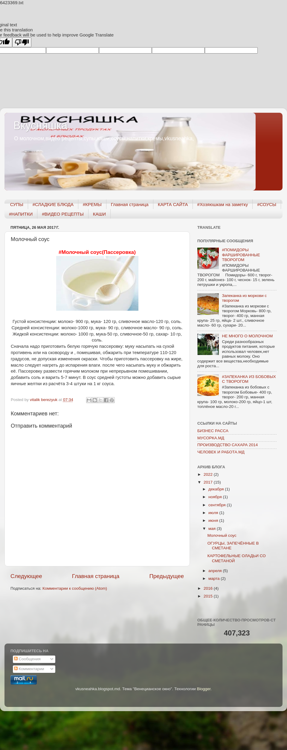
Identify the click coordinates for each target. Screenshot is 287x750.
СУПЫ (16, 204)
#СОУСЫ (266, 204)
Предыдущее (166, 576)
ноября (215, 497)
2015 (209, 596)
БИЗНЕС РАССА (212, 431)
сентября (217, 505)
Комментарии (29, 669)
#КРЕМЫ (92, 204)
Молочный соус (221, 535)
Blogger (203, 689)
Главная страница (130, 204)
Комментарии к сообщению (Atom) (74, 588)
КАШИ (99, 214)
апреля (215, 570)
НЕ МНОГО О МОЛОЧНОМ (247, 336)
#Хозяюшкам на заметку (222, 204)
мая (212, 528)
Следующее (26, 576)
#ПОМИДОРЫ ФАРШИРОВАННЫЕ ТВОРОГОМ (241, 255)
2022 (209, 474)
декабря (216, 489)
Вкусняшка (40, 125)
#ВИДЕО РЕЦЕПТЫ (62, 214)
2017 (209, 482)
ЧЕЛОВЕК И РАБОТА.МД (221, 452)
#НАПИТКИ (21, 214)
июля (213, 512)
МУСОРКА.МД (210, 438)
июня (213, 520)
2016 (209, 588)
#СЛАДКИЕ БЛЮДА (53, 204)
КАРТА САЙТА (173, 204)
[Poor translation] (21, 42)
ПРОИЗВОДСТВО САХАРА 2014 (227, 445)
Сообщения (27, 659)
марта (214, 578)
